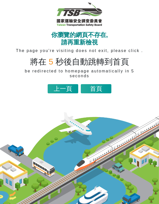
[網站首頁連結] (79, 14)
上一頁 (63, 88)
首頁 (96, 88)
